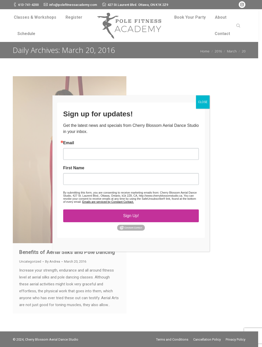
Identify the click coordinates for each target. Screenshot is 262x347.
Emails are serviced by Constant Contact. (108, 201)
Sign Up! (131, 216)
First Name (73, 168)
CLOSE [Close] (203, 102)
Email (68, 143)
